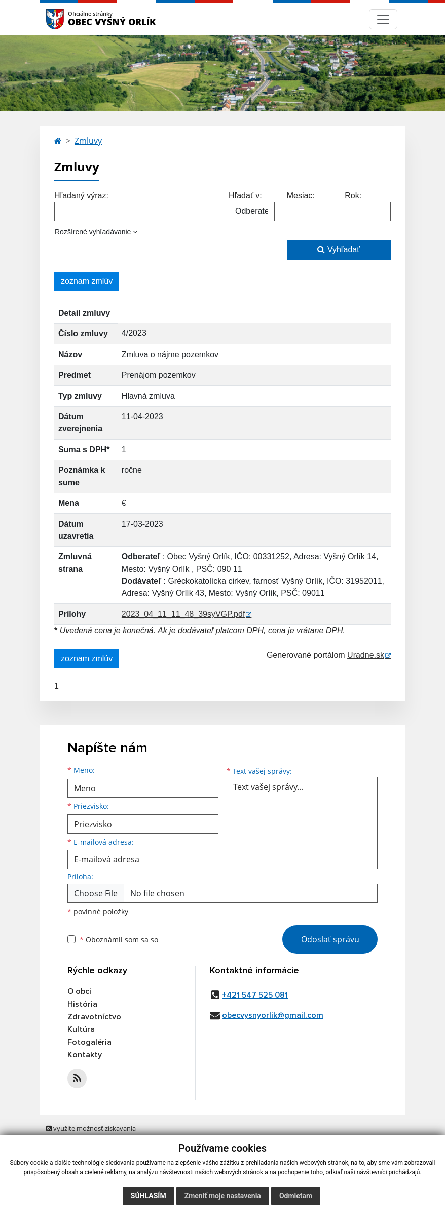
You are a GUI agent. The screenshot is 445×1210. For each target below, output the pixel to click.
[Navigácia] (383, 19)
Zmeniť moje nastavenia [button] (222, 1196)
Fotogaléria (89, 1042)
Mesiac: (301, 195)
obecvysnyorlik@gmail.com (272, 1015)
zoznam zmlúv (87, 281)
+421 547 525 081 (255, 995)
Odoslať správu (330, 939)
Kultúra (81, 1029)
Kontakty (84, 1055)
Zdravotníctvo (94, 1017)
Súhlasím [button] (148, 1196)
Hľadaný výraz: (81, 195)
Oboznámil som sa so (119, 939)
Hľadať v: (245, 195)
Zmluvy (88, 140)
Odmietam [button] (295, 1196)
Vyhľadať (338, 249)
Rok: (353, 195)
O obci (79, 991)
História (82, 1004)
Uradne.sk (365, 655)
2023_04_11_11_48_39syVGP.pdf (183, 614)
